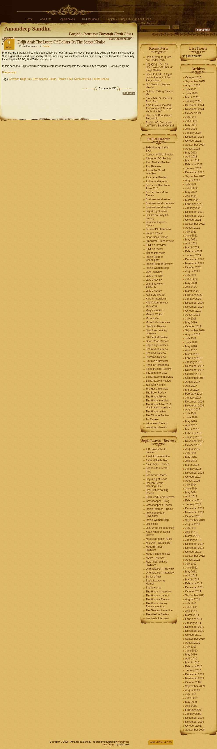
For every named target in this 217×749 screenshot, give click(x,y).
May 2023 (191, 152)
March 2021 (192, 247)
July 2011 (190, 603)
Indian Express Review (159, 263)
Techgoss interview (157, 388)
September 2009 (195, 686)
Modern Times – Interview (155, 548)
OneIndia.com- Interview (160, 572)
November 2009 (194, 678)
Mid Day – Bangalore (158, 542)
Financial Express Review (156, 224)
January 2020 (193, 298)
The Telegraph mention (159, 610)
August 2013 (192, 524)
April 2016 (191, 425)
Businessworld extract (158, 199)
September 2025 (195, 81)
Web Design (108, 744)
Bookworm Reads (156, 475)
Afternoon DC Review (158, 158)
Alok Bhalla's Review (158, 162)
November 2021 (194, 215)
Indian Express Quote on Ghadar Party (158, 59)
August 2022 (192, 180)
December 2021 (194, 211)
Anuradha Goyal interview (155, 172)
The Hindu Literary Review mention (156, 605)
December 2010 (194, 626)
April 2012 (191, 575)
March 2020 (192, 290)
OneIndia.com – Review (160, 568)
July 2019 (190, 318)
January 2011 (193, 622)
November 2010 (194, 630)
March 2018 (192, 354)
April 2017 (191, 385)
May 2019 (191, 322)
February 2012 (193, 583)
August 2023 (192, 148)
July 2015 (190, 453)
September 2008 (195, 729)
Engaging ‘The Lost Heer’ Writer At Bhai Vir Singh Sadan (159, 67)
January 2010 (193, 670)
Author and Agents (156, 181)
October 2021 (193, 219)
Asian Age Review (156, 177)
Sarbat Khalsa (100, 79)
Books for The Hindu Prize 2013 (158, 187)
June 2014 (191, 488)
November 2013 (194, 512)
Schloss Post (153, 576)
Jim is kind (152, 523)
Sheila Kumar (154, 587)
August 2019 (192, 314)
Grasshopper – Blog (157, 501)
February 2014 (193, 500)
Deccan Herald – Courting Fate (155, 485)
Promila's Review (156, 357)
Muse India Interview (158, 322)
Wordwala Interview (157, 618)
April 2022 (191, 196)
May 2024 (191, 124)
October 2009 (193, 682)
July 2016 (190, 413)
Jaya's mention (154, 275)
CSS (169, 742)
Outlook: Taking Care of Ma (159, 93)
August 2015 (192, 449)
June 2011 (191, 607)
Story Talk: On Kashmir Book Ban (159, 100)
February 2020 (193, 294)
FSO (70, 79)
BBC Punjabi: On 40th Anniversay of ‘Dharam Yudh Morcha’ (159, 108)
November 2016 (194, 405)
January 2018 (193, 362)
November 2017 (194, 370)
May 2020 (191, 283)
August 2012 (192, 559)
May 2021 (191, 239)
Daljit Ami (25, 79)
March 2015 (192, 464)
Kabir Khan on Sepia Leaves (158, 533)
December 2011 (194, 587)
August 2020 (192, 271)
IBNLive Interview (156, 245)
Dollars (62, 79)
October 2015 (193, 445)
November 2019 (194, 306)
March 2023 (192, 160)
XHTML (160, 742)
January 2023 (193, 168)
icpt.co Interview (155, 252)
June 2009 (191, 698)
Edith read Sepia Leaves (160, 497)
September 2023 (195, 144)
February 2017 (193, 393)
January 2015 (193, 468)
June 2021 (191, 235)
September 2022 (195, 176)
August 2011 (192, 599)
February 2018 (193, 358)
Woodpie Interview (156, 427)
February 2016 (193, 433)
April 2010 (191, 658)
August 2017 (192, 381)
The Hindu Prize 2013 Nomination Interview (158, 406)
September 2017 (195, 377)
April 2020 (191, 287)
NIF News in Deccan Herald (158, 86)
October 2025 (193, 77)
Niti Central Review (157, 337)
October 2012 (193, 551)
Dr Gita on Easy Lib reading (157, 217)
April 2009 (191, 705)
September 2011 (195, 595)
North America (82, 79)
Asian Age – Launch (157, 464)
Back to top (128, 93)
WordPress (123, 741)
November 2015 (194, 441)
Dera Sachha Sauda (44, 79)
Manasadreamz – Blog (159, 538)
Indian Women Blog (157, 267)
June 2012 (191, 567)
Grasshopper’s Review (159, 505)
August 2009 (192, 690)
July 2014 (190, 484)
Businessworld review (158, 207)
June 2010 (191, 650)
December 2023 (194, 136)
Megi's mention (154, 310)
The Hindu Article (156, 396)
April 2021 (191, 243)
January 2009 (193, 713)
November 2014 (194, 472)
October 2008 (193, 725)
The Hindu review (156, 411)
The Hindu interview (157, 400)
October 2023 (193, 140)
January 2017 (193, 397)
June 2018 (191, 342)
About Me (45, 19)
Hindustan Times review (160, 241)
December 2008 (194, 717)
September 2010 (195, 638)
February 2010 (193, 666)
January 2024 (193, 132)
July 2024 (190, 117)
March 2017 (192, 389)
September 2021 (195, 223)
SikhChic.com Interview (159, 376)
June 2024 (191, 121)
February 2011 (193, 619)
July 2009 (190, 694)
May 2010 (191, 654)
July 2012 (190, 563)
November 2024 (194, 109)
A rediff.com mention (158, 456)
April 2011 (191, 611)
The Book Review (156, 392)
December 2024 (194, 105)
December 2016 (194, 401)
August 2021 (192, 227)
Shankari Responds (157, 364)
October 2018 (193, 326)
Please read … (11, 72)
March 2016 (192, 429)
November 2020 (194, 263)
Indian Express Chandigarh (154, 258)
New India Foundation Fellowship (158, 117)
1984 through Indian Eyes (157, 149)
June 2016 (191, 417)
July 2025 (190, 89)
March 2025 (192, 97)
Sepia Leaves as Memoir (155, 582)
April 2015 (191, 460)
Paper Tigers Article (157, 345)
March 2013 (192, 536)
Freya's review (154, 233)
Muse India (152, 318)
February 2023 (193, 164)
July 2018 (190, 338)
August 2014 (192, 480)
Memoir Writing (154, 314)
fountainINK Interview (158, 229)
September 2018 (195, 330)
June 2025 (191, 93)
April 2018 (191, 350)
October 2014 (193, 476)
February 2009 (193, 709)
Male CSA (152, 306)
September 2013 (195, 520)
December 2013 (194, 508)
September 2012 (195, 555)
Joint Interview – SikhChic (155, 285)
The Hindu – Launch (157, 595)
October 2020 (193, 267)
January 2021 (193, 255)
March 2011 (192, 615)
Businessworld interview (160, 203)
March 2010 (192, 662)
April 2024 (191, 128)
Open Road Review (157, 341)
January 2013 (193, 539)
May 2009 (191, 702)
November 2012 (194, 547)
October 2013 (193, 516)
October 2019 (193, 310)
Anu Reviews (153, 166)
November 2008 (194, 721)
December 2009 (194, 674)
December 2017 (194, 366)
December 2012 (194, 543)
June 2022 (191, 188)
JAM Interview (154, 271)
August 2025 (192, 85)
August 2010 (192, 642)
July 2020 (190, 275)
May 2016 (191, 421)
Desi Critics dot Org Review (157, 492)
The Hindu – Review (157, 599)
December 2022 (194, 172)
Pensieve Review (156, 353)
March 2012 (192, 579)
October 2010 (193, 634)
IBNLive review (154, 249)
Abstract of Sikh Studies (160, 154)
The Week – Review (157, 614)
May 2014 (191, 492)
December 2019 (194, 302)
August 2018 (192, 334)
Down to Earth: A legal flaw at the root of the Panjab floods (159, 77)
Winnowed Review (156, 423)
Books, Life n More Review (157, 194)
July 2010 (190, 646)
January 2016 (193, 437)
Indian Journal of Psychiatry (155, 514)
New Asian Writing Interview (156, 332)
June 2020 (191, 279)
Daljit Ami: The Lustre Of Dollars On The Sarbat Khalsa (61, 42)
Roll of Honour (90, 19)
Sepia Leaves (67, 19)
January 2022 (193, 207)
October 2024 (193, 113)
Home (29, 19)
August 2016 (192, 409)
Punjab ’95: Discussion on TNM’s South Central (160, 124)
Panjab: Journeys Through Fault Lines (129, 19)
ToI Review (152, 419)
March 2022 (192, 200)
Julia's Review (154, 290)
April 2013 (191, 532)
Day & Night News (156, 211)
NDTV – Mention (155, 557)
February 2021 (193, 251)
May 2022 (191, 192)
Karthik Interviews (156, 298)
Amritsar (14, 79)
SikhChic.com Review (158, 380)
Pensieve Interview (157, 349)
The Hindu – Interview (158, 591)
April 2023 (191, 156)
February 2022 (193, 204)
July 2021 (190, 231)
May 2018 (191, 346)
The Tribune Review (157, 415)
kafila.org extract (155, 294)
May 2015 (191, 456)
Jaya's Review (154, 279)
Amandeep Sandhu (27, 28)
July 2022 (190, 184)
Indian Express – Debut (159, 509)
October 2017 (193, 373)
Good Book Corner (157, 237)
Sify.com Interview (156, 372)
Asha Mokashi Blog (157, 460)
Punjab (46, 46)
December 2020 (194, 259)
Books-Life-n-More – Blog (158, 470)
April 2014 (191, 496)
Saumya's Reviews (157, 361)
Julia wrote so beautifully (160, 527)
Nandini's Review (156, 326)
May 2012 (191, 571)
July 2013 (190, 528)
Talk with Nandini (155, 384)
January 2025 (193, 101)
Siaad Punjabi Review (158, 368)
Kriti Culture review (157, 302)
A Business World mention (156, 451)
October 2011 (193, 591)
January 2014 (193, 504)
